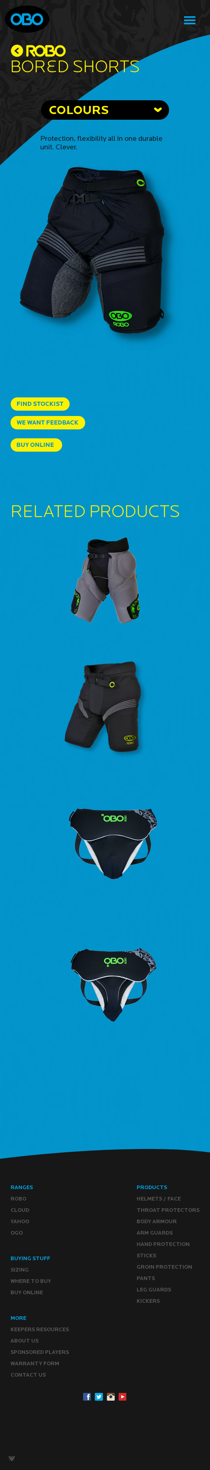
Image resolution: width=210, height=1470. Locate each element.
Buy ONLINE (27, 1292)
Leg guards (154, 1290)
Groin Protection (164, 1267)
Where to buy (31, 1281)
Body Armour (157, 1221)
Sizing (20, 1270)
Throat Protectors (168, 1210)
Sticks (146, 1255)
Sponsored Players (40, 1352)
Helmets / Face (159, 1199)
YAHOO (20, 1221)
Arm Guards (155, 1233)
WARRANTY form (35, 1363)
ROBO (18, 1199)
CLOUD (20, 1210)
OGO (17, 1233)
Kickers (148, 1301)
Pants (146, 1278)
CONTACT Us (28, 1375)
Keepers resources (40, 1329)
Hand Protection (163, 1244)
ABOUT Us (25, 1341)
